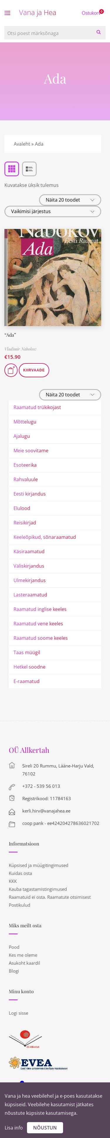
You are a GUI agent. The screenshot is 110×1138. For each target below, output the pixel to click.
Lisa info (14, 1127)
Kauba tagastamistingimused (38, 889)
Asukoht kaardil (24, 963)
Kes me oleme (23, 955)
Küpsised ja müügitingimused (38, 865)
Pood (14, 947)
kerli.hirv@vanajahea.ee (46, 811)
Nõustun (45, 1127)
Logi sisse (18, 1013)
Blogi (14, 971)
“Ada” (10, 335)
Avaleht (22, 144)
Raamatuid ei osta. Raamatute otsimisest (50, 897)
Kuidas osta (20, 873)
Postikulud (19, 905)
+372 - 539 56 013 (41, 786)
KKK (13, 881)
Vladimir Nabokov (20, 349)
